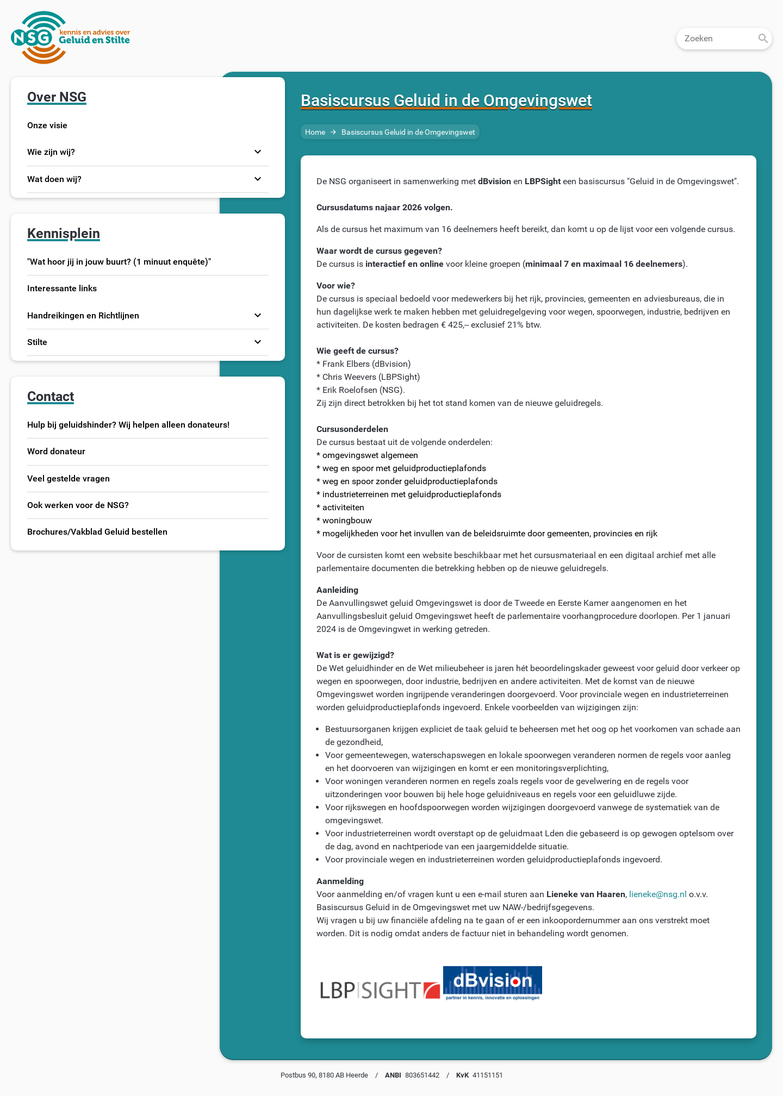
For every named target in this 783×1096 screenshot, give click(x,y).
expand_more (257, 152)
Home (315, 132)
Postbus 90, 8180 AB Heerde (324, 1075)
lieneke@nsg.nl (658, 894)
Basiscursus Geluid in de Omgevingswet (408, 132)
